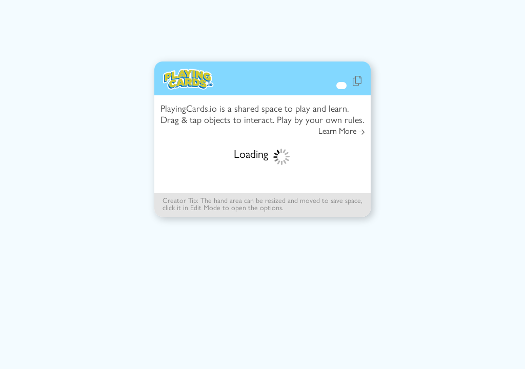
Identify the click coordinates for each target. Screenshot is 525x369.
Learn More (341, 131)
